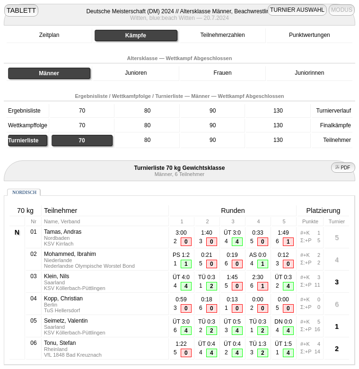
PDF (343, 167)
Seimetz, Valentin (66, 320)
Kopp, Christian (63, 298)
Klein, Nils (56, 276)
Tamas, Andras (62, 231)
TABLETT (21, 10)
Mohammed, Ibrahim (70, 254)
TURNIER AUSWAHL (297, 10)
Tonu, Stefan (60, 343)
